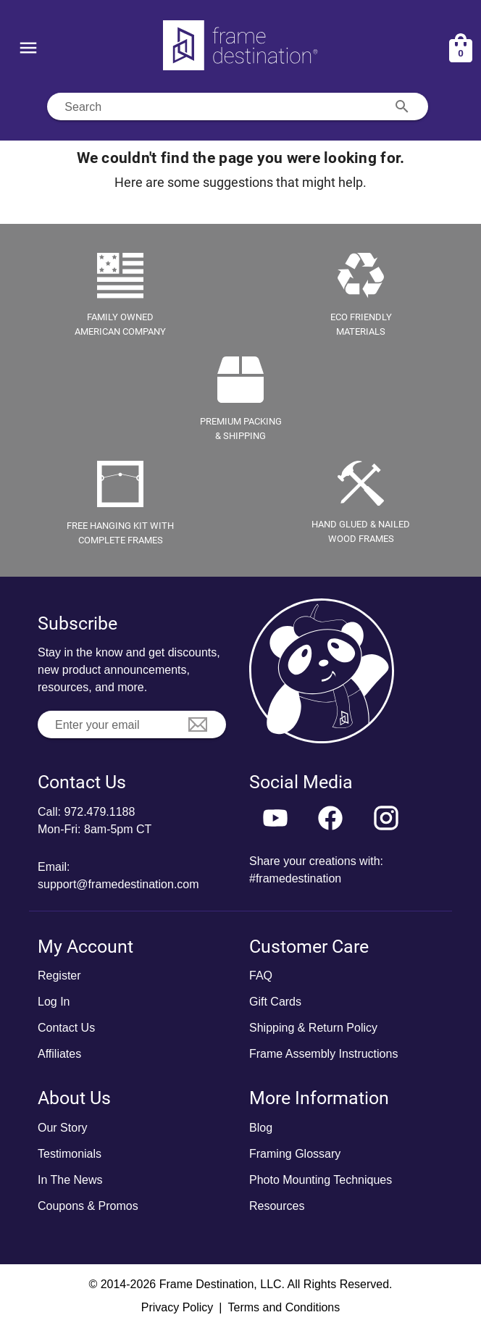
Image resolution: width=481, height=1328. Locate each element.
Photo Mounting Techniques (320, 1180)
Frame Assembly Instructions (323, 1054)
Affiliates (59, 1054)
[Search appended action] (402, 106)
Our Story (62, 1128)
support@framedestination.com (118, 884)
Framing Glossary (294, 1154)
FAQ (260, 975)
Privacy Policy (177, 1307)
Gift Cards (275, 1001)
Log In (54, 1001)
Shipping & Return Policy (313, 1028)
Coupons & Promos (88, 1206)
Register (59, 975)
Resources (276, 1206)
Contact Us (66, 1028)
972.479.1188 (99, 812)
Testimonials (69, 1154)
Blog (260, 1128)
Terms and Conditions (283, 1307)
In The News (70, 1180)
